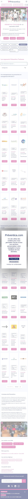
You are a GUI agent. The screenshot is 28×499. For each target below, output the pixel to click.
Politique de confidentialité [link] (14, 264)
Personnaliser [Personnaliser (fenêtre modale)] (14, 262)
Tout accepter (14, 256)
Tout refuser (14, 259)
